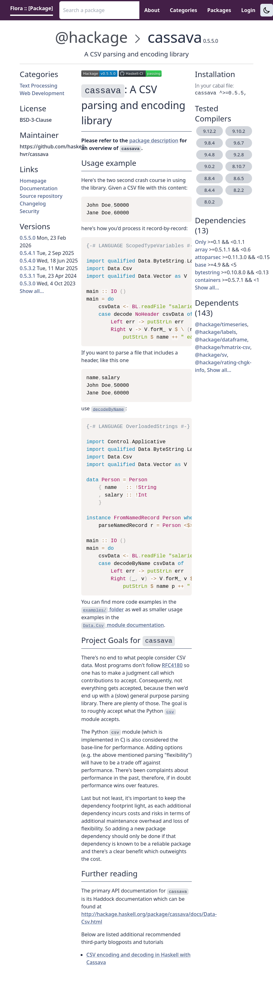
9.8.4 (209, 143)
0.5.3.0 (28, 283)
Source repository (41, 195)
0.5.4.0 (28, 260)
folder (102, 610)
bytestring (207, 272)
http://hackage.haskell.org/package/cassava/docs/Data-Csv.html (149, 918)
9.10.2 (238, 131)
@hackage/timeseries (221, 324)
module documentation (122, 625)
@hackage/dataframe (221, 339)
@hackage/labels (215, 331)
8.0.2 (209, 202)
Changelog (33, 203)
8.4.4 (209, 190)
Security (29, 211)
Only (200, 241)
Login (248, 10)
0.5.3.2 (28, 268)
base (200, 264)
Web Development (42, 93)
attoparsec (208, 257)
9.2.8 (239, 155)
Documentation (38, 188)
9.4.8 (209, 155)
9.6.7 (239, 143)
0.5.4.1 (28, 253)
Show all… (32, 291)
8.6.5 (239, 178)
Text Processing (38, 85)
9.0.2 (209, 166)
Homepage (33, 180)
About (152, 10)
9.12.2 (209, 131)
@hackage (91, 37)
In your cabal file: (214, 85)
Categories (183, 10)
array (201, 249)
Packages (219, 10)
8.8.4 (209, 178)
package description (153, 140)
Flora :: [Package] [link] (31, 8)
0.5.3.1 (28, 275)
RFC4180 (172, 665)
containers (208, 279)
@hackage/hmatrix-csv (222, 347)
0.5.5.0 (28, 237)
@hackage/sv (211, 354)
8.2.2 (239, 190)
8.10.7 (238, 166)
